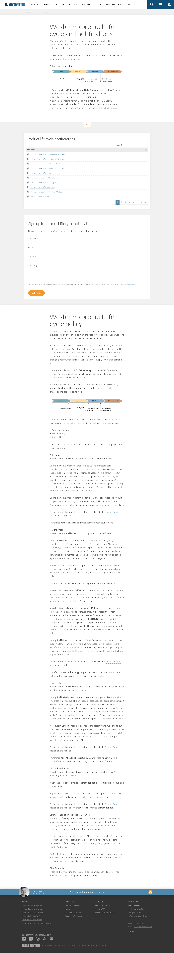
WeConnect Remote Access (105, 913)
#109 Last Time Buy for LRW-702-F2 (40, 187)
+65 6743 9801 (139, 924)
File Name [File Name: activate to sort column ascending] (31, 149)
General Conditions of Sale (84, 946)
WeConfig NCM (100, 909)
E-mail (31, 247)
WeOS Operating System (104, 906)
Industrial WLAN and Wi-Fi (31, 916)
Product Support (113, 511)
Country (32, 256)
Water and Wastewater (73, 916)
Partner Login (133, 932)
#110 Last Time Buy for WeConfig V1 (40, 182)
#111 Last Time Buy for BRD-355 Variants (42, 178)
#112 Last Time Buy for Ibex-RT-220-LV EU (42, 173)
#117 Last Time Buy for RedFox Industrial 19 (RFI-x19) (46, 154)
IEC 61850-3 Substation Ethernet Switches (37, 924)
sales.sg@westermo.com (143, 927)
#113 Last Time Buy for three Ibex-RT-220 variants (45, 168)
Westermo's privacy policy (129, 285)
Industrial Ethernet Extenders (32, 909)
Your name (33, 238)
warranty (71, 501)
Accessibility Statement (99, 946)
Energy (67, 909)
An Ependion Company (60, 946)
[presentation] (45, 278)
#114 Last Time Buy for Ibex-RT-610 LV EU (42, 164)
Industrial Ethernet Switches (32, 906)
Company (32, 265)
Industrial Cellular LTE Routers (33, 913)
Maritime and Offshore (73, 913)
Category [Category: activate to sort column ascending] (98, 149)
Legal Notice (71, 946)
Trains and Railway (72, 906)
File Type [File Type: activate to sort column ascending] (118, 149)
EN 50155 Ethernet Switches (32, 920)
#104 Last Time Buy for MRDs (37, 196)
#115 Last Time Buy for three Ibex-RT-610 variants (45, 159)
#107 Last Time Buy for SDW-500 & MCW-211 (43, 192)
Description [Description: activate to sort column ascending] (133, 149)
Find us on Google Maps (138, 916)
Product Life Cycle (41, 12)
